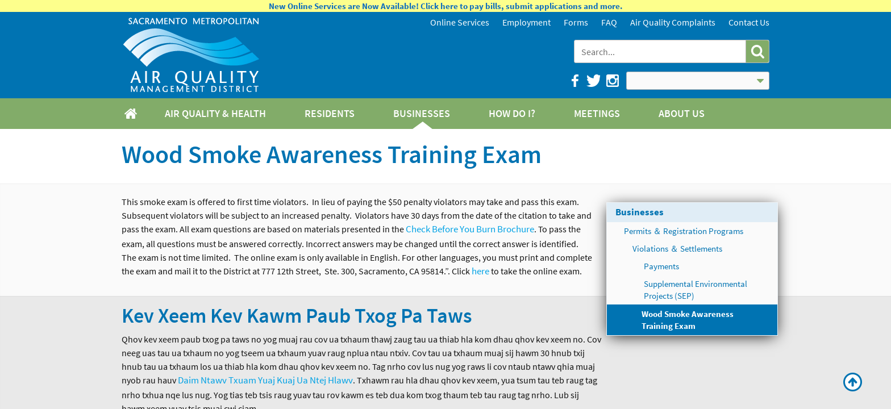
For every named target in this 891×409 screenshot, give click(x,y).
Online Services (459, 22)
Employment (526, 22)
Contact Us (748, 22)
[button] (757, 51)
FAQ (609, 22)
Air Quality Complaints (672, 22)
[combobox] (661, 51)
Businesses (639, 212)
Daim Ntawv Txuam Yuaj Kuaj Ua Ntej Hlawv (265, 380)
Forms (576, 22)
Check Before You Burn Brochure (470, 229)
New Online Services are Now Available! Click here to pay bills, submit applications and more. (446, 6)
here (480, 271)
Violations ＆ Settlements (677, 248)
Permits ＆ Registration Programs (683, 231)
